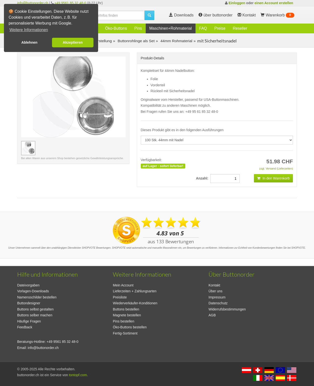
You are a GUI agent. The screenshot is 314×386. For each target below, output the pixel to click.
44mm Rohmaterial (175, 41)
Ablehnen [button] (29, 42)
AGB (212, 315)
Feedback (24, 327)
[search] (113, 15)
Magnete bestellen (127, 315)
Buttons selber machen (34, 315)
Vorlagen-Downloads (33, 291)
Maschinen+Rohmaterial (170, 28)
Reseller (240, 28)
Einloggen (237, 3)
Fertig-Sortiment (125, 333)
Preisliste (120, 297)
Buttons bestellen (126, 309)
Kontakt (214, 285)
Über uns (215, 291)
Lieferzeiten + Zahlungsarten (135, 291)
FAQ (203, 28)
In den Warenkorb (273, 178)
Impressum (217, 297)
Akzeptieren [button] (73, 42)
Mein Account (123, 285)
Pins (138, 28)
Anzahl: (203, 178)
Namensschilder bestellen (36, 297)
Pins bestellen (123, 321)
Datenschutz (218, 303)
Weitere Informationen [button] (28, 30)
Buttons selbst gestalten (35, 309)
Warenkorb (277, 15)
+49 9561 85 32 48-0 (70, 3)
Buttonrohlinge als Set (136, 41)
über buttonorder (215, 15)
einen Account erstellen (274, 3)
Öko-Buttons (116, 28)
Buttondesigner (28, 303)
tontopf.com (78, 375)
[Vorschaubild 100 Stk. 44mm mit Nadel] (28, 148)
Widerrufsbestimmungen (227, 309)
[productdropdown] (217, 140)
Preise (219, 28)
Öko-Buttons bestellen (130, 327)
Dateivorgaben (28, 285)
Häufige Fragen (29, 321)
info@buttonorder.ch (32, 3)
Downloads (181, 15)
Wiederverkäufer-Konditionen (135, 303)
